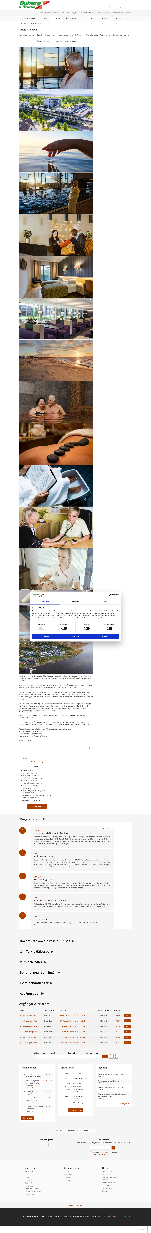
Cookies (105, 1191)
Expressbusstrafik (103, 13)
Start (41, 13)
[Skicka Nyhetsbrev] (113, 1147)
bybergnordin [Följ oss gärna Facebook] (77, 1083)
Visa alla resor (27, 1118)
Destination (72, 1053)
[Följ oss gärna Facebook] (44, 1144)
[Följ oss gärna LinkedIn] (49, 1144)
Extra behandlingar (34, 983)
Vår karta (67, 1171)
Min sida (128, 13)
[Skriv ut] (85, 748)
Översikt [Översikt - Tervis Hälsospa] (40, 35)
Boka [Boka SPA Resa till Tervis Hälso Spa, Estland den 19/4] (127, 1015)
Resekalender (116, 1055)
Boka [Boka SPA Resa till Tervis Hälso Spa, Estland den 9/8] (127, 1032)
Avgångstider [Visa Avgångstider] (57, 41)
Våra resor (30, 1168)
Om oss (48, 13)
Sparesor (28, 1177)
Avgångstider (30, 993)
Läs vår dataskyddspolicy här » (101, 1154)
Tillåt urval (75, 637)
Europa (27, 1174)
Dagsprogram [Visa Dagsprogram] (50, 35)
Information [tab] (75, 600)
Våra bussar (106, 1174)
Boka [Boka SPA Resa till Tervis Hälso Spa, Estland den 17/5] (127, 1021)
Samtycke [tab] (46, 600)
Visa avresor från (91, 1053)
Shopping (28, 1180)
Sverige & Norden (31, 1171)
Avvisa (48, 637)
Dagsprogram (30, 819)
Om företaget (107, 1171)
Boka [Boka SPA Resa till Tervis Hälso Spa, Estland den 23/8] (127, 1037)
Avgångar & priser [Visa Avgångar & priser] (71, 41)
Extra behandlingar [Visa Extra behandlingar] (44, 41)
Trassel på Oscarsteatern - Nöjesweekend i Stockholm (35, 1100)
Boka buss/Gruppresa (61, 13)
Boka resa (37, 806)
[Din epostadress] (100, 1147)
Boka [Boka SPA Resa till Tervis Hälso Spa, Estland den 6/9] (127, 1043)
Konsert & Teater (31, 1189)
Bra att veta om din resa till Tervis (45, 941)
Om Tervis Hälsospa (34, 951)
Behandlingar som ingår (38, 972)
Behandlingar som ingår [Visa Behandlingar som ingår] (121, 35)
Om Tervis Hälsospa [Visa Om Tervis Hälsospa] (90, 35)
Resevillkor (67, 1177)
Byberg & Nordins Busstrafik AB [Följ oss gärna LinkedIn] (78, 1091)
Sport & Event (30, 1183)
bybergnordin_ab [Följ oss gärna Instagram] (78, 1087)
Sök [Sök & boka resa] (105, 1056)
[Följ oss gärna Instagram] (46, 1144)
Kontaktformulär (75, 1110)
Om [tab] (104, 600)
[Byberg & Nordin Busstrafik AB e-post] (118, 1216)
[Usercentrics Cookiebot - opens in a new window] (108, 594)
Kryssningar (29, 1186)
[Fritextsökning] (119, 6)
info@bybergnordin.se (80, 1078)
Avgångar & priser (32, 1004)
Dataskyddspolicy (108, 1188)
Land (52, 1053)
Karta (110, 1055)
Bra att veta (68, 1174)
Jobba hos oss (118, 13)
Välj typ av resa (39, 1053)
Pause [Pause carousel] (23, 671)
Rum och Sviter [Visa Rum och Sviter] (105, 35)
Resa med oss (71, 1168)
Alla (41, 1056)
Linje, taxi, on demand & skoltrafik (83, 13)
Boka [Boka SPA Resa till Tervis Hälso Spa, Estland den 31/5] (127, 1026)
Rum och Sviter (31, 962)
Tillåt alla (103, 637)
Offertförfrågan (30, 1194)
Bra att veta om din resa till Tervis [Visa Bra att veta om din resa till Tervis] (69, 35)
